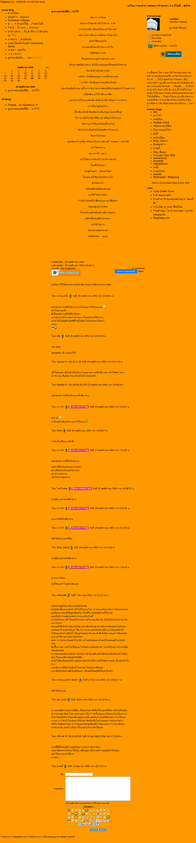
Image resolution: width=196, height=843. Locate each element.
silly (60, 336)
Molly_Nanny (65, 547)
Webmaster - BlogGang (166, 177)
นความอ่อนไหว (162, 129)
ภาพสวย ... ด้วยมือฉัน (20, 39)
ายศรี (62, 766)
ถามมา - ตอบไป (16, 50)
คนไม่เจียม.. (159, 137)
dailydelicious (160, 163)
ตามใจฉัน (13, 13)
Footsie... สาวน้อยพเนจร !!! (23, 105)
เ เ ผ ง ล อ (14, 53)
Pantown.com (34, 841)
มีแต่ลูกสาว (159, 144)
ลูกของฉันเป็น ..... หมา (20, 57)
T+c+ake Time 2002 (164, 155)
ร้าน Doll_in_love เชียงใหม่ (167, 206)
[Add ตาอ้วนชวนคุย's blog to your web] (170, 183)
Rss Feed (154, 38)
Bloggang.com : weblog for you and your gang (22, 1)
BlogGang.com (161, 218)
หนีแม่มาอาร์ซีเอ (162, 126)
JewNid (157, 174)
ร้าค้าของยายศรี (162, 195)
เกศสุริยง (158, 119)
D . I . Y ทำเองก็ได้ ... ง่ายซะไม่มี (25, 23)
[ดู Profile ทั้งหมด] (177, 28)
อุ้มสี (155, 133)
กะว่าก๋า (62, 407)
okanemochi (159, 158)
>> (47, 67)
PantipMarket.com (19, 841)
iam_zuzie (63, 699)
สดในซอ (64, 488)
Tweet (141, 271)
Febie (61, 430)
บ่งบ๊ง (156, 167)
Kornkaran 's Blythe (18, 20)
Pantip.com (5, 841)
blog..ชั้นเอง (159, 152)
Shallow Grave (161, 122)
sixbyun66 (63, 595)
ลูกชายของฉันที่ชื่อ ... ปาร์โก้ (23, 90)
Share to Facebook (126, 271)
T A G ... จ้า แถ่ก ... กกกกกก (23, 27)
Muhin (77, 680)
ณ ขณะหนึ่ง (64, 296)
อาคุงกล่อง (159, 171)
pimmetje (158, 161)
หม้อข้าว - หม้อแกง (18, 17)
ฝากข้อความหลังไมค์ (159, 35)
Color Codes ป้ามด (163, 191)
